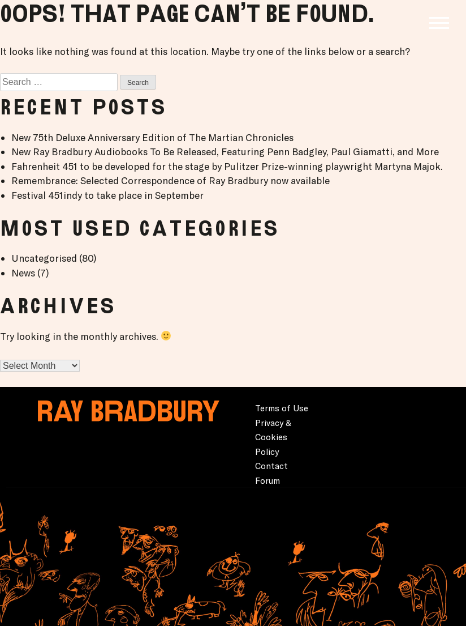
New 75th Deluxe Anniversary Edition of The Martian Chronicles (152, 137)
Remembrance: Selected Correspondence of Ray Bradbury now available (170, 180)
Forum (267, 480)
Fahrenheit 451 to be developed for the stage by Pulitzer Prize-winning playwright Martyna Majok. (227, 166)
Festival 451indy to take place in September (107, 195)
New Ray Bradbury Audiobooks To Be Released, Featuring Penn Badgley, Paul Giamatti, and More (225, 151)
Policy (267, 451)
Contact (271, 466)
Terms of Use (281, 408)
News (23, 273)
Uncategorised (44, 258)
